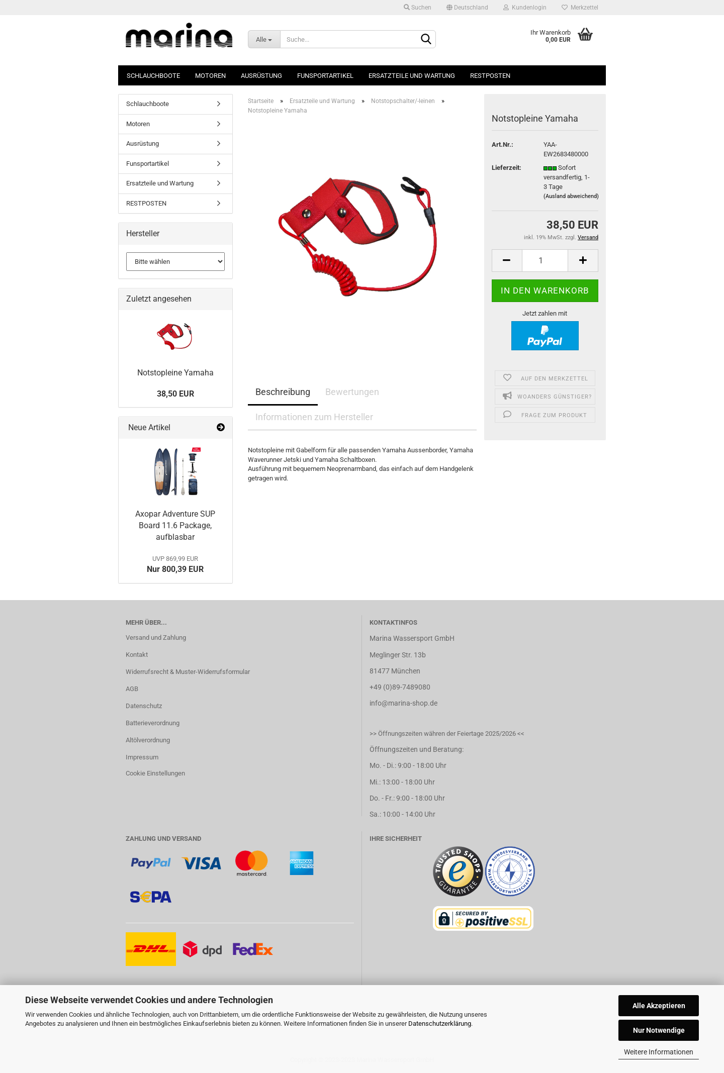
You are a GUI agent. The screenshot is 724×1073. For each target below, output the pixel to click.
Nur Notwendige (659, 1030)
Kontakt (137, 654)
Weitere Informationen (658, 1052)
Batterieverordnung (152, 723)
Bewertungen (352, 391)
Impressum (142, 757)
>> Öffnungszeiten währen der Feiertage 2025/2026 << (447, 733)
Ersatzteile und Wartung (412, 75)
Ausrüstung (261, 75)
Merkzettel (580, 7)
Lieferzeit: (506, 167)
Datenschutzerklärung (439, 1023)
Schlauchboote (153, 75)
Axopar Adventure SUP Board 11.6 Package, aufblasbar (175, 525)
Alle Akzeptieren (658, 1006)
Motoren (210, 75)
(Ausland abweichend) (571, 196)
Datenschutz (144, 706)
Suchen (417, 7)
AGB (132, 689)
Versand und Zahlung (156, 637)
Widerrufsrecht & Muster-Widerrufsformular (188, 671)
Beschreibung (282, 391)
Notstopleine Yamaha (175, 372)
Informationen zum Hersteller (314, 417)
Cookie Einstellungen (155, 773)
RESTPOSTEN (490, 75)
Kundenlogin (525, 7)
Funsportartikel (325, 75)
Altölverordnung (148, 740)
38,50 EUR (175, 394)
